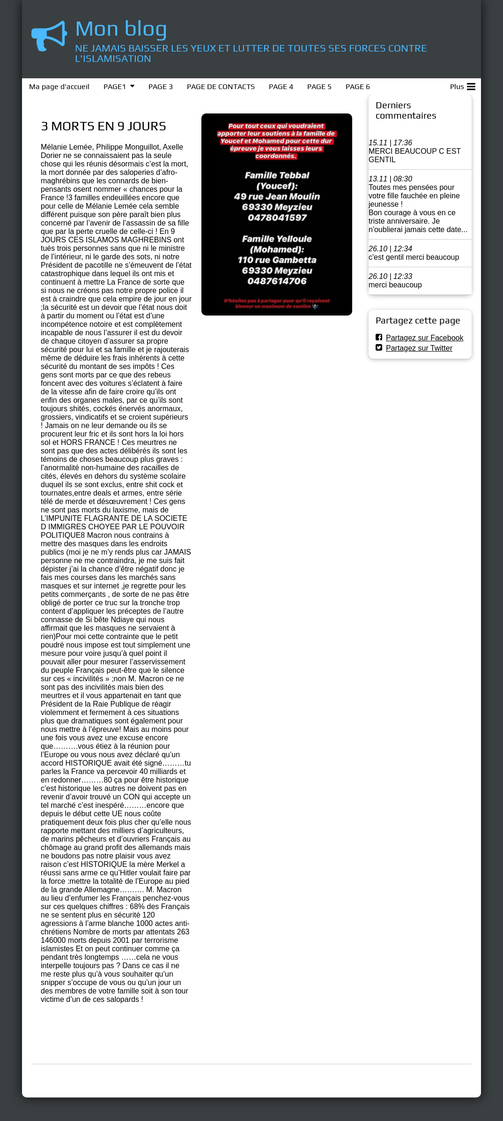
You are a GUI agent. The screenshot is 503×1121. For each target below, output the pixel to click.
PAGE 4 (281, 86)
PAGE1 (115, 86)
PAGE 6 (358, 86)
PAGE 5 (319, 86)
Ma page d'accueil (59, 86)
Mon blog (121, 27)
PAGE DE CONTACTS (221, 86)
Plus (462, 84)
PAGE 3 (160, 86)
